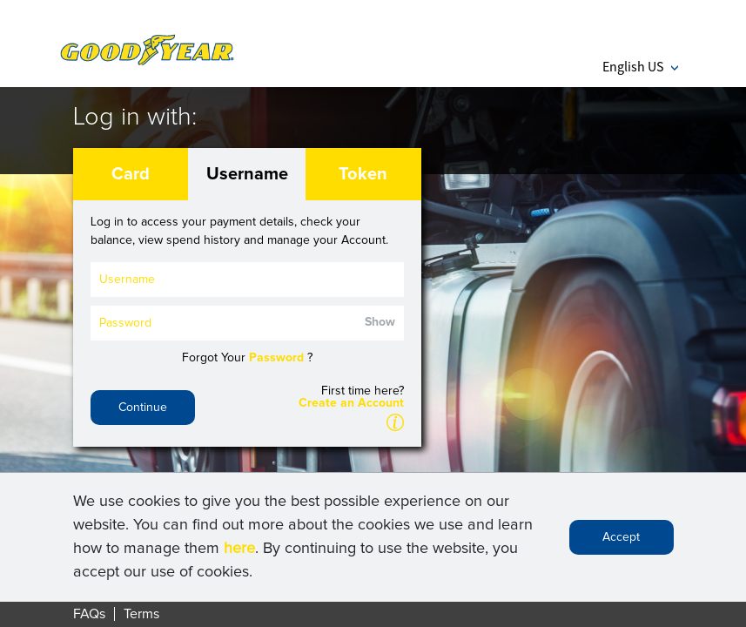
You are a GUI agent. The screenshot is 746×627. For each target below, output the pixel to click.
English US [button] (640, 66)
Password (276, 358)
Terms (141, 614)
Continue (142, 407)
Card (130, 174)
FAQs (89, 614)
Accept (621, 542)
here (239, 553)
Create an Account (351, 403)
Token (363, 174)
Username (247, 174)
